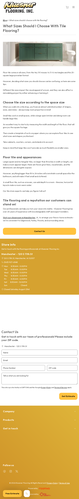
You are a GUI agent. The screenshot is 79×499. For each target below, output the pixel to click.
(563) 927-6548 (11, 262)
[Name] (39, 352)
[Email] (39, 360)
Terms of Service (60, 387)
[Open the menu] (73, 7)
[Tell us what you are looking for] (39, 378)
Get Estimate (68, 396)
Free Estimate (12, 493)
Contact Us (39, 231)
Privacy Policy (46, 387)
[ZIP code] (62, 368)
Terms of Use (64, 483)
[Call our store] (27, 493)
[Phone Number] (23, 368)
